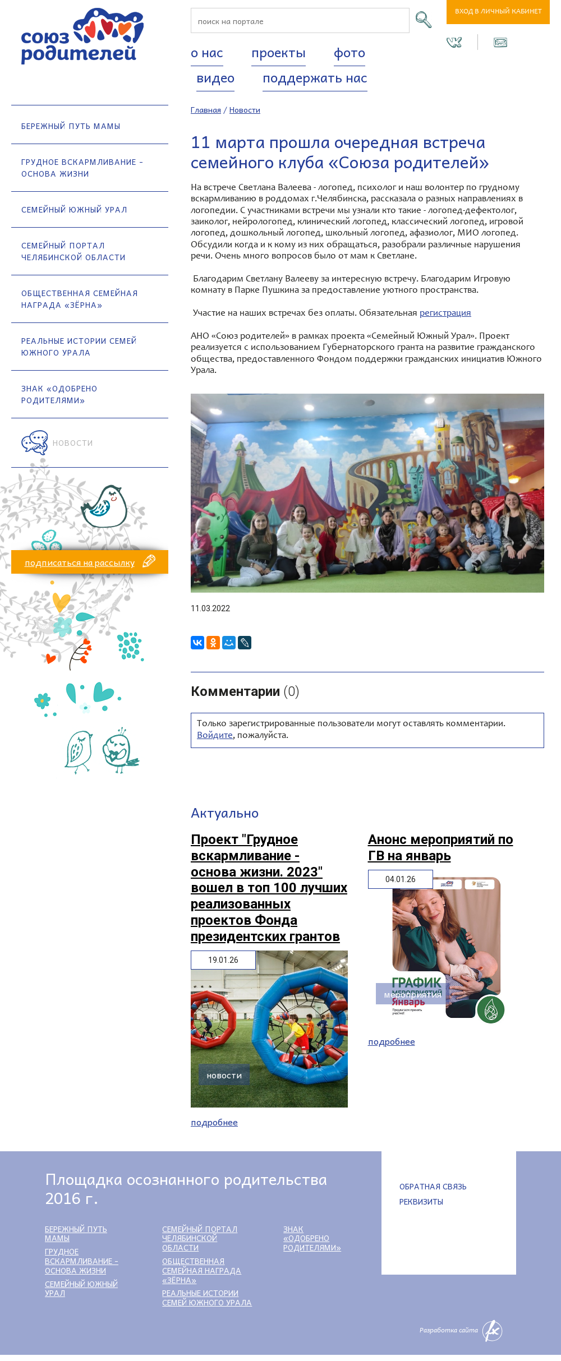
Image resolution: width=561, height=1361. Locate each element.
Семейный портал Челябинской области (73, 251)
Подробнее (214, 1122)
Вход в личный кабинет (498, 12)
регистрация (445, 314)
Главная (206, 109)
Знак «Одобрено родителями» (59, 394)
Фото (349, 51)
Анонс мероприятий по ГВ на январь (440, 848)
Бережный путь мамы (71, 125)
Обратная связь (433, 1186)
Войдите (215, 736)
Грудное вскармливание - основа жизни (82, 167)
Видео (215, 76)
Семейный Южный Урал (74, 209)
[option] (367, 493)
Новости (73, 442)
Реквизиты (421, 1201)
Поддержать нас (315, 76)
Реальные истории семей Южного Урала (79, 346)
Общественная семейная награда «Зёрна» (79, 299)
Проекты (278, 51)
